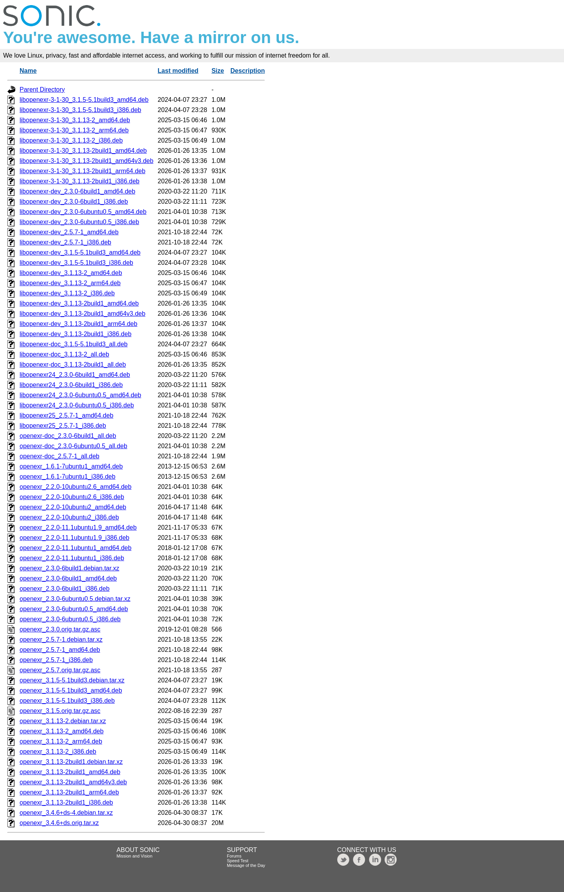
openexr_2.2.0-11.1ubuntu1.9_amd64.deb (78, 527)
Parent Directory (42, 89)
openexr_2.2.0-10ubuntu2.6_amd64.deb (76, 486)
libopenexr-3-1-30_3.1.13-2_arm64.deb (74, 130)
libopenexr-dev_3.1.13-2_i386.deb (67, 293)
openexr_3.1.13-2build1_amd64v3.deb (73, 782)
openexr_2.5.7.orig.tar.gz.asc (60, 670)
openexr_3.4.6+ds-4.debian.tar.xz (66, 812)
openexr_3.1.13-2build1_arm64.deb (69, 792)
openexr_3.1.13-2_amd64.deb (61, 731)
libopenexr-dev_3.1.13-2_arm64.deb (70, 283)
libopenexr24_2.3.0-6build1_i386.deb (71, 385)
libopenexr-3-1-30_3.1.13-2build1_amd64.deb (83, 150)
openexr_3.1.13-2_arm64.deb (61, 741)
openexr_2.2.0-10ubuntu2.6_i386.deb (72, 497)
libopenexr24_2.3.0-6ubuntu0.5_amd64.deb (80, 395)
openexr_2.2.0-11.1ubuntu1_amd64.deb (76, 548)
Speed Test (237, 860)
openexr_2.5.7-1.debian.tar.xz (61, 639)
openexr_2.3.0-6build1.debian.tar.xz (69, 568)
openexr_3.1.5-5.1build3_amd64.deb (71, 690)
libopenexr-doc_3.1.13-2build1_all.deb (73, 364)
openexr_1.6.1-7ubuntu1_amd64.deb (71, 466)
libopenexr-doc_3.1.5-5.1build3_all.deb (74, 344)
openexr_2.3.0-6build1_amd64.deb (68, 578)
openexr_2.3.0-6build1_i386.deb (65, 588)
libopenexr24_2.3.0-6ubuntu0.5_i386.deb (77, 405)
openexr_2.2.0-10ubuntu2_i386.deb (69, 517)
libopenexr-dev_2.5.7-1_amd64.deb (69, 232)
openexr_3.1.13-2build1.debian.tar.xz (71, 761)
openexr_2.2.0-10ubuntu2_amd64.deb (73, 507)
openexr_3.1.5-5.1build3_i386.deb (67, 700)
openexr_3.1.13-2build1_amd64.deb (70, 772)
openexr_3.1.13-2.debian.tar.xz (63, 721)
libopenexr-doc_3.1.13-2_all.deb (64, 354)
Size (218, 70)
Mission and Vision (135, 856)
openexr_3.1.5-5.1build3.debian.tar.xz (72, 680)
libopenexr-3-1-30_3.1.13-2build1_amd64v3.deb (87, 160)
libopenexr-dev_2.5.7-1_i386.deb (65, 242)
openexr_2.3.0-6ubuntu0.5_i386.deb (70, 619)
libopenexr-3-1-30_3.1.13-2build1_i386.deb (79, 181)
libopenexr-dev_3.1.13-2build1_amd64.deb (79, 303)
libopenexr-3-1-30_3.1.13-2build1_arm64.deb (82, 171)
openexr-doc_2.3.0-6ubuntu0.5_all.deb (73, 446)
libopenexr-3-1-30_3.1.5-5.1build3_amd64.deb (84, 99)
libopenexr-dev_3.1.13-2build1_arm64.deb (78, 323)
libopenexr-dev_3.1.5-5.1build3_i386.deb (76, 262)
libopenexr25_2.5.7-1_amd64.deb (66, 415)
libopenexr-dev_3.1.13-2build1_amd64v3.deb (82, 313)
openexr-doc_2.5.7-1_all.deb (59, 456)
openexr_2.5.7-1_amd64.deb (60, 649)
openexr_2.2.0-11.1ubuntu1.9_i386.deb (74, 537)
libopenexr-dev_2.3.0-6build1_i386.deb (74, 201)
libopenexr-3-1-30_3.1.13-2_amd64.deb (75, 120)
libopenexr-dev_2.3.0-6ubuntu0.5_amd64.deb (83, 211)
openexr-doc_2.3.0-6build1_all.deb (68, 435)
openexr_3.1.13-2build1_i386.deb (66, 802)
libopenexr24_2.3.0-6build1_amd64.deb (75, 374)
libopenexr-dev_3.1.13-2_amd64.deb (71, 273)
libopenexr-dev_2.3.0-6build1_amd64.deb (77, 191)
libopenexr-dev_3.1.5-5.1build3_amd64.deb (80, 252)
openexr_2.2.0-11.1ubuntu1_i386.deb (72, 558)
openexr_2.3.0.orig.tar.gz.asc (60, 629)
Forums (234, 856)
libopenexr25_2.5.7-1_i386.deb (63, 425)
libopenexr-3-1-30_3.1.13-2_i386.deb (71, 140)
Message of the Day (246, 865)
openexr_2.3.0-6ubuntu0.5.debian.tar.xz (75, 598)
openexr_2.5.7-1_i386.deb (56, 660)
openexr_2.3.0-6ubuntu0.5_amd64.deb (74, 609)
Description (247, 70)
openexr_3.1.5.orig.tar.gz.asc (60, 710)
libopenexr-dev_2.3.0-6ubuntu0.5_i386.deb (79, 222)
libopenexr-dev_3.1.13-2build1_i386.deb (76, 334)
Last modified (178, 70)
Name (28, 70)
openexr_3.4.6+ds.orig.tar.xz (59, 823)
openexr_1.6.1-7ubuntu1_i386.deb (68, 476)
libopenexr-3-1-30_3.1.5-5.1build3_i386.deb (80, 110)
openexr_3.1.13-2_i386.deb (58, 751)
